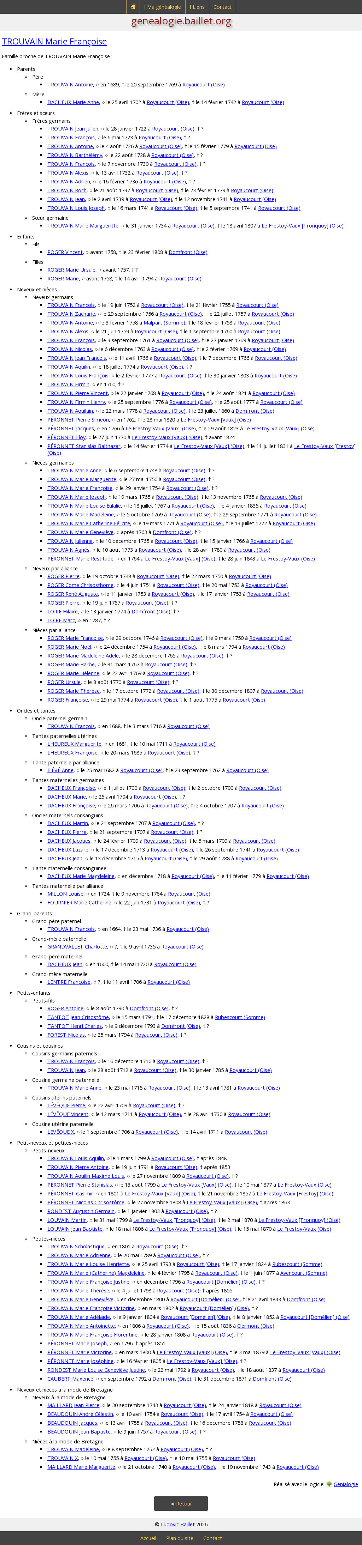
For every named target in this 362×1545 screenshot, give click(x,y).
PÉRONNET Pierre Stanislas (79, 1184)
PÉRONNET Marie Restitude (80, 558)
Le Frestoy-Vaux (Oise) (288, 558)
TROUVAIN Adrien (68, 181)
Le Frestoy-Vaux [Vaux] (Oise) (216, 419)
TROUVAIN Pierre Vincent (77, 393)
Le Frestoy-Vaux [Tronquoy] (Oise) (303, 225)
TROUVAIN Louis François (78, 375)
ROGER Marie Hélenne (73, 673)
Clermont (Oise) (255, 1325)
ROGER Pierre (63, 576)
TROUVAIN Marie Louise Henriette (88, 1264)
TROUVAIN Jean (66, 199)
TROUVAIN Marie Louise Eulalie (84, 505)
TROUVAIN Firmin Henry (76, 402)
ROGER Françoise (67, 699)
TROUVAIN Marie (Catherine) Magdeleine (96, 1273)
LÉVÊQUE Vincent (67, 1114)
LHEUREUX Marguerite (74, 743)
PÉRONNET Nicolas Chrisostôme (85, 1202)
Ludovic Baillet (178, 1524)
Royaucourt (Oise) (203, 84)
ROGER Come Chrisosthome (80, 585)
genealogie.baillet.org (181, 20)
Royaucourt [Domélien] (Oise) (221, 1281)
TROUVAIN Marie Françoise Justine (88, 1281)
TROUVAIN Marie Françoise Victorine (91, 1308)
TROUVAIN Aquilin (68, 366)
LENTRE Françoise (68, 982)
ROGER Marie (63, 278)
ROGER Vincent (65, 252)
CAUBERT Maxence (70, 1378)
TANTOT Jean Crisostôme (78, 1017)
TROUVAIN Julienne (70, 541)
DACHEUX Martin (67, 823)
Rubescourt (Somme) (240, 1017)
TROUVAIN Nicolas (69, 349)
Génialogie (346, 1484)
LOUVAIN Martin (67, 1220)
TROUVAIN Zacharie (71, 313)
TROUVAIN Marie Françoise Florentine (92, 1334)
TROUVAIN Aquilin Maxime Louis (85, 1176)
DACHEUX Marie (66, 796)
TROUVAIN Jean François (76, 358)
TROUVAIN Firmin (68, 384)
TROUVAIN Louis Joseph (76, 208)
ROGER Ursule (64, 682)
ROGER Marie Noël (69, 646)
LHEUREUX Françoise (72, 752)
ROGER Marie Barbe (71, 664)
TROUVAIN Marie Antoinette (81, 1325)
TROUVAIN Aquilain (70, 410)
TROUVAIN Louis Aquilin (75, 1158)
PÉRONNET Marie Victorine (79, 1352)
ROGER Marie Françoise (75, 638)
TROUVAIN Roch (67, 190)
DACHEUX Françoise (71, 787)
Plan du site (179, 1538)
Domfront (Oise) (188, 252)
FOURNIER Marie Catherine (79, 902)
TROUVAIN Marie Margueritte (82, 225)
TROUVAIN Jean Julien (72, 128)
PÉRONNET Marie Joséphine (80, 1361)
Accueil (148, 1538)
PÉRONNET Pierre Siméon (78, 419)
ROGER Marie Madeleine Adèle (83, 655)
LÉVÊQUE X (60, 1131)
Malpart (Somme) (164, 322)
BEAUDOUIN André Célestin (80, 1414)
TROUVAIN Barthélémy (74, 155)
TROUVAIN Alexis (67, 172)
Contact (223, 7)
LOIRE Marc (61, 620)
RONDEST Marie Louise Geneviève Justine (96, 1370)
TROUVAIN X (62, 1458)
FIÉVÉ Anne (60, 770)
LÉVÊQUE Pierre (66, 1105)
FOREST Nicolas (66, 1034)
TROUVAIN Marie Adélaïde (78, 1317)
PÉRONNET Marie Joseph (77, 1343)
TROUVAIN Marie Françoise (54, 41)
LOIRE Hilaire (62, 611)
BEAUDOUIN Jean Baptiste (79, 1431)
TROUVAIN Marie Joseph (76, 496)
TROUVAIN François (71, 137)
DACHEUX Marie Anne (73, 102)
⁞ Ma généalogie (162, 7)
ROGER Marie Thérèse (73, 690)
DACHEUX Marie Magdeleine (81, 876)
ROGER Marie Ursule (71, 269)
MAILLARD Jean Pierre (73, 1405)
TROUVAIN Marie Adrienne (79, 1255)
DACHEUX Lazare (67, 849)
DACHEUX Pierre (67, 832)
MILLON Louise (65, 893)
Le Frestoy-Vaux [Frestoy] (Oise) (295, 1193)
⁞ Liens (197, 7)
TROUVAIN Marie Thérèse (78, 1290)
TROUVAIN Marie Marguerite (81, 479)
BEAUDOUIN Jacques (72, 1422)
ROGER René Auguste (72, 593)
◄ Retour (181, 1503)
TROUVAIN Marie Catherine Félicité (88, 523)
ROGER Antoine (65, 1008)
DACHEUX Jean (64, 858)
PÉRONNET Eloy (66, 437)
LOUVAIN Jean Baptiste (75, 1228)
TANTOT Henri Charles (74, 1026)
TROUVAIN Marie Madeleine (80, 514)
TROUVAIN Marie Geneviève (80, 532)
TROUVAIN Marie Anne (74, 470)
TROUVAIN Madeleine (73, 1449)
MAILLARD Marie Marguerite (81, 1467)
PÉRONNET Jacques (70, 428)
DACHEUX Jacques (68, 840)
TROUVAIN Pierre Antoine (78, 1167)
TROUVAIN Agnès (68, 549)
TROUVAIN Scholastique (76, 1246)
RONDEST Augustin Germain (81, 1211)
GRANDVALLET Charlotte (77, 946)
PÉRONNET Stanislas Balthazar (84, 446)
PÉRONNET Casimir (70, 1193)
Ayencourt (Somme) (303, 1273)
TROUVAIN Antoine (70, 84)
